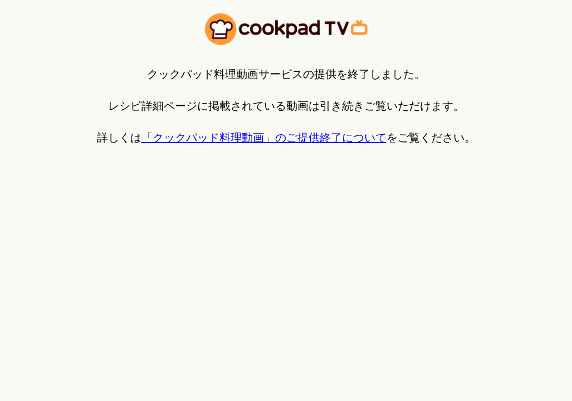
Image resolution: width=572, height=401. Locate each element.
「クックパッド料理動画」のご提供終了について (264, 137)
